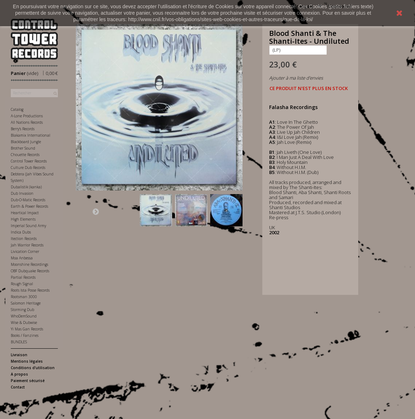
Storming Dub (22, 309)
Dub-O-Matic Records (28, 199)
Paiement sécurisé (28, 380)
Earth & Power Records (29, 206)
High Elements (23, 219)
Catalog (17, 109)
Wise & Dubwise (24, 322)
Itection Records (24, 238)
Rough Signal (22, 283)
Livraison (19, 354)
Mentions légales (27, 361)
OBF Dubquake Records (30, 270)
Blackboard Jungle (26, 141)
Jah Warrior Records (27, 245)
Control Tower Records (29, 161)
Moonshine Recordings (29, 264)
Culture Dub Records (28, 167)
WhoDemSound (24, 316)
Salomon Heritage (26, 303)
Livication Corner (25, 251)
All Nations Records (27, 122)
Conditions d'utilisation (33, 367)
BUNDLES (19, 341)
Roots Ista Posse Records (30, 290)
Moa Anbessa (22, 257)
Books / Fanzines (24, 335)
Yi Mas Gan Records (27, 328)
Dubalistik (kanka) (26, 186)
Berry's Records (22, 128)
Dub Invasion (22, 193)
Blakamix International (30, 135)
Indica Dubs (21, 232)
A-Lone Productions (27, 115)
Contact (18, 387)
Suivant (95, 211)
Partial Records (23, 277)
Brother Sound (23, 148)
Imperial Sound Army (28, 225)
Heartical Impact (25, 212)
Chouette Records (25, 154)
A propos (19, 374)
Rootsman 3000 (24, 296)
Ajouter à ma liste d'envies (296, 78)
